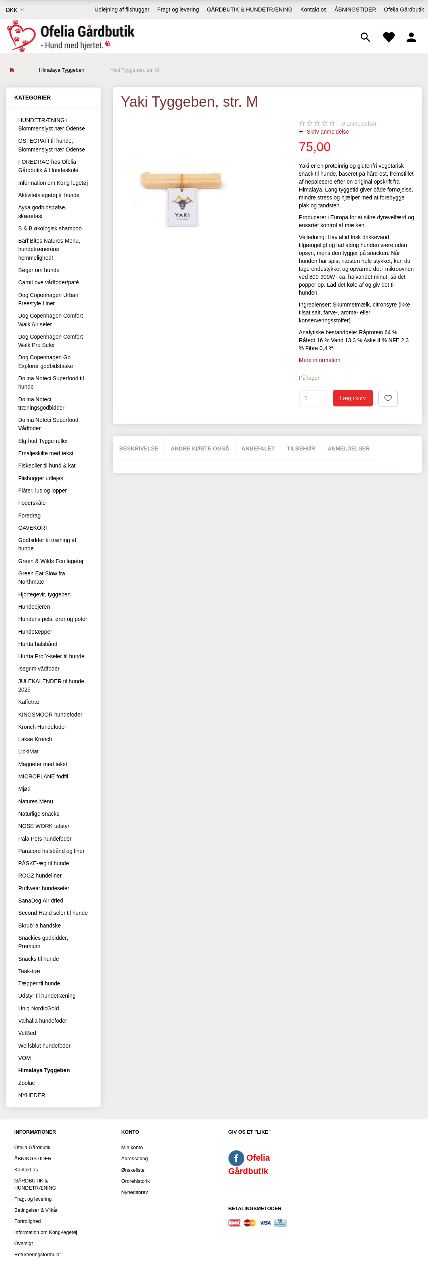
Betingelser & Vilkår (36, 1210)
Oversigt (23, 1243)
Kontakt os (314, 9)
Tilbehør (301, 448)
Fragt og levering (178, 9)
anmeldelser (359, 124)
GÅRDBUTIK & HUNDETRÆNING (249, 9)
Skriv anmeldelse (327, 131)
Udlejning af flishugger (122, 9)
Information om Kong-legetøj (45, 1232)
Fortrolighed (27, 1221)
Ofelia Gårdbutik (404, 9)
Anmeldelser (348, 448)
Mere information (319, 360)
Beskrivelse (138, 448)
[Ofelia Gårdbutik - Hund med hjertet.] (70, 36)
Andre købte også (200, 448)
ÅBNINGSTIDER (355, 9)
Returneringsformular (37, 1254)
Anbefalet (258, 448)
